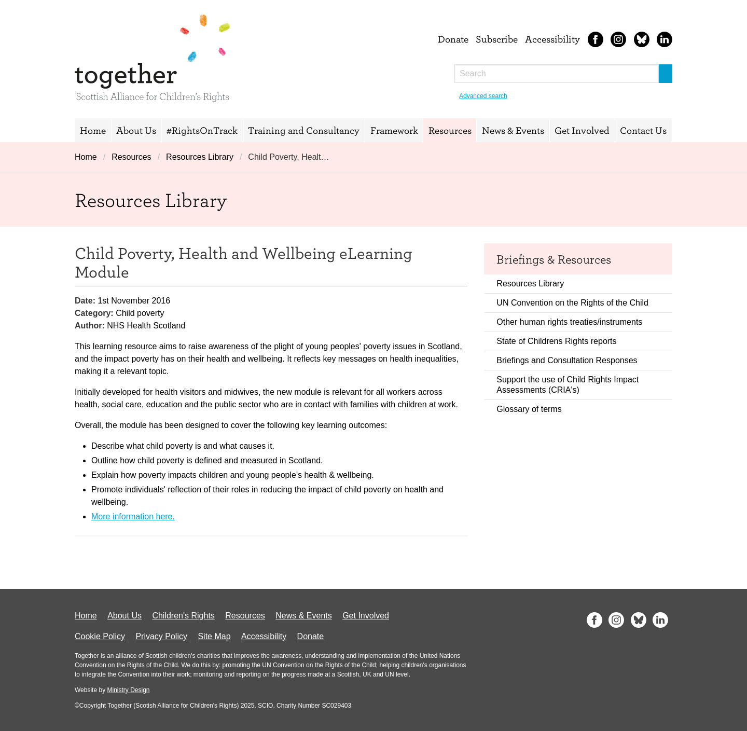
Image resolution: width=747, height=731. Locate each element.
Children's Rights (183, 615)
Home (93, 130)
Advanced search (483, 96)
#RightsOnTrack (202, 130)
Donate (453, 39)
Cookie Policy (100, 636)
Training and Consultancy (303, 130)
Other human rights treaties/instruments (569, 322)
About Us (136, 130)
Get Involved (582, 130)
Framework (394, 130)
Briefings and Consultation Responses (566, 360)
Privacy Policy (161, 636)
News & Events (513, 130)
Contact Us (643, 130)
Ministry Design (128, 690)
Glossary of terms (528, 409)
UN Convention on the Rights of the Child (572, 302)
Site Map (214, 636)
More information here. (133, 516)
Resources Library (199, 157)
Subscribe (497, 39)
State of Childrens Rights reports (556, 341)
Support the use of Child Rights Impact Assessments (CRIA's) (567, 384)
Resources (450, 130)
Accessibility (552, 39)
